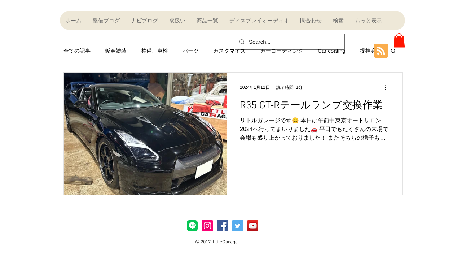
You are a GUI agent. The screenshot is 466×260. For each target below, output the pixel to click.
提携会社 (371, 51)
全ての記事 (77, 51)
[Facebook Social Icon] (222, 225)
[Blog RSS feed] (381, 51)
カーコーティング (281, 51)
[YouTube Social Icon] (252, 225)
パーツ (191, 51)
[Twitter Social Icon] (237, 225)
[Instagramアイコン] (207, 225)
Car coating (332, 51)
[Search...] (289, 41)
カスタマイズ (229, 51)
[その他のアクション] (388, 87)
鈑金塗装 (116, 51)
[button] (399, 40)
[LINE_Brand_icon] (192, 225)
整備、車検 (154, 51)
